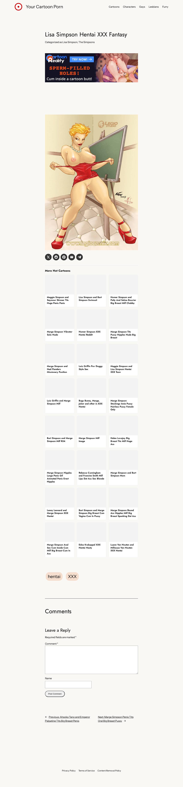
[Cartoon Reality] (91, 81)
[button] (48, 257)
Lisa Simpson (69, 42)
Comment (51, 643)
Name (48, 678)
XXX (72, 576)
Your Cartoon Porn (44, 6)
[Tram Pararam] (91, 109)
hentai (54, 576)
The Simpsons (86, 42)
